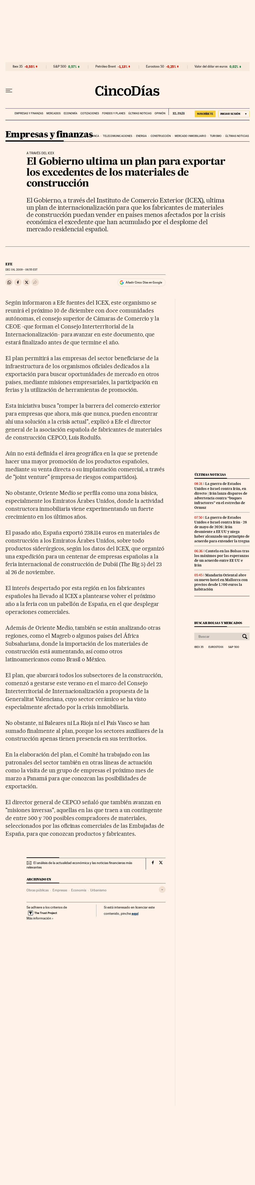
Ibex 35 (18, 66)
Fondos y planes (113, 113)
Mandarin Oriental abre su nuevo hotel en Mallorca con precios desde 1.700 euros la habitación (221, 582)
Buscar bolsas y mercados (218, 623)
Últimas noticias (139, 113)
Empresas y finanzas (29, 113)
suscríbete (205, 114)
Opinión (160, 113)
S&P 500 (59, 66)
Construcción (161, 136)
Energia (141, 136)
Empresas (60, 890)
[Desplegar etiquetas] (162, 889)
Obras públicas (38, 890)
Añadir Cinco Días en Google (144, 282)
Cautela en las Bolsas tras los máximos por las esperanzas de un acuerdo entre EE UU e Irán (221, 558)
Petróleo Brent (105, 66)
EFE (9, 264)
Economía (70, 113)
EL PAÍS (177, 112)
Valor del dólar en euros (211, 66)
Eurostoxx (215, 647)
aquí (135, 913)
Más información (40, 918)
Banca (94, 136)
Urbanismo (98, 890)
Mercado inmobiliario (190, 136)
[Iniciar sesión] (234, 114)
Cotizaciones (90, 113)
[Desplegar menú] (8, 90)
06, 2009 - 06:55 (21, 269)
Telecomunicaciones (117, 136)
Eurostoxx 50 (155, 66)
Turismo (216, 136)
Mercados (53, 113)
